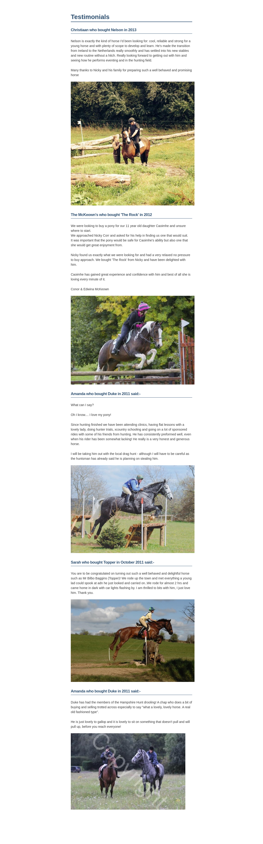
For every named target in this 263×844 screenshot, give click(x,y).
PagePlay (190, 832)
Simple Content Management (178, 829)
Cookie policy (187, 835)
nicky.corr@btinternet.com (92, 832)
